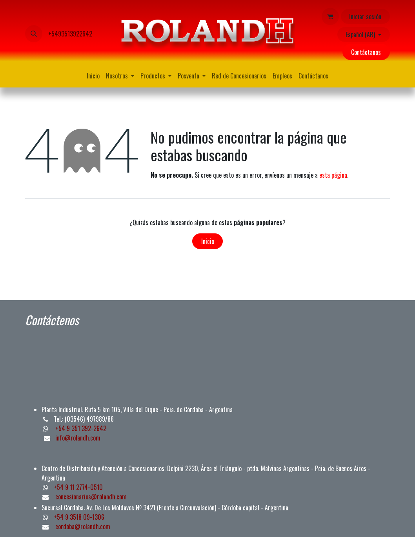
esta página (333, 175)
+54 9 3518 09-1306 (79, 517)
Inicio (207, 241)
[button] (33, 33)
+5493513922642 (70, 33)
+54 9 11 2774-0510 (78, 487)
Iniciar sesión (365, 16)
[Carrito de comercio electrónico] (330, 16)
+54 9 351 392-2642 (80, 428)
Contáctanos (366, 52)
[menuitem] (93, 76)
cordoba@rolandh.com (82, 526)
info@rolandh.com (77, 437)
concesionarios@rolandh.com (91, 496)
